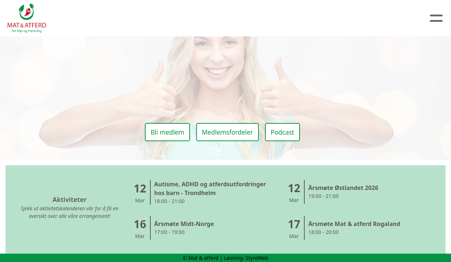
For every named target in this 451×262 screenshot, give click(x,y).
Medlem (292, 18)
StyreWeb (257, 257)
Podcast (285, 130)
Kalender (246, 18)
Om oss (163, 18)
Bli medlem (163, 130)
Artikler (203, 18)
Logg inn (334, 18)
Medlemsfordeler (227, 130)
